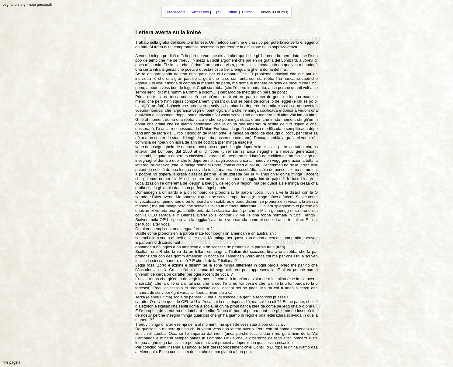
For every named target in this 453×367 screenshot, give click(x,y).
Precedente (176, 12)
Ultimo (247, 12)
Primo (232, 12)
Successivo (199, 12)
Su (220, 12)
